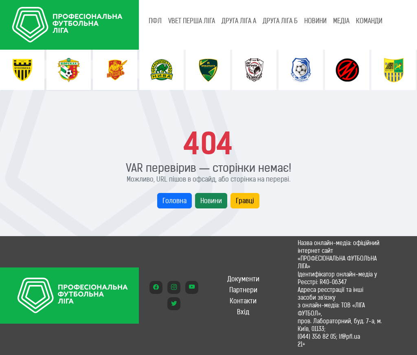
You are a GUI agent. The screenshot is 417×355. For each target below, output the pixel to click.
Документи (243, 279)
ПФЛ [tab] (155, 21)
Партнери (243, 290)
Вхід (243, 312)
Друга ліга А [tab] (239, 21)
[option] (22, 70)
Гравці (245, 201)
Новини (211, 201)
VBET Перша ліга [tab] (191, 21)
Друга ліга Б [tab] (280, 21)
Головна (174, 201)
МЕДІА (341, 21)
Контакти (243, 301)
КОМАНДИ (369, 21)
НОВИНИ (315, 21)
